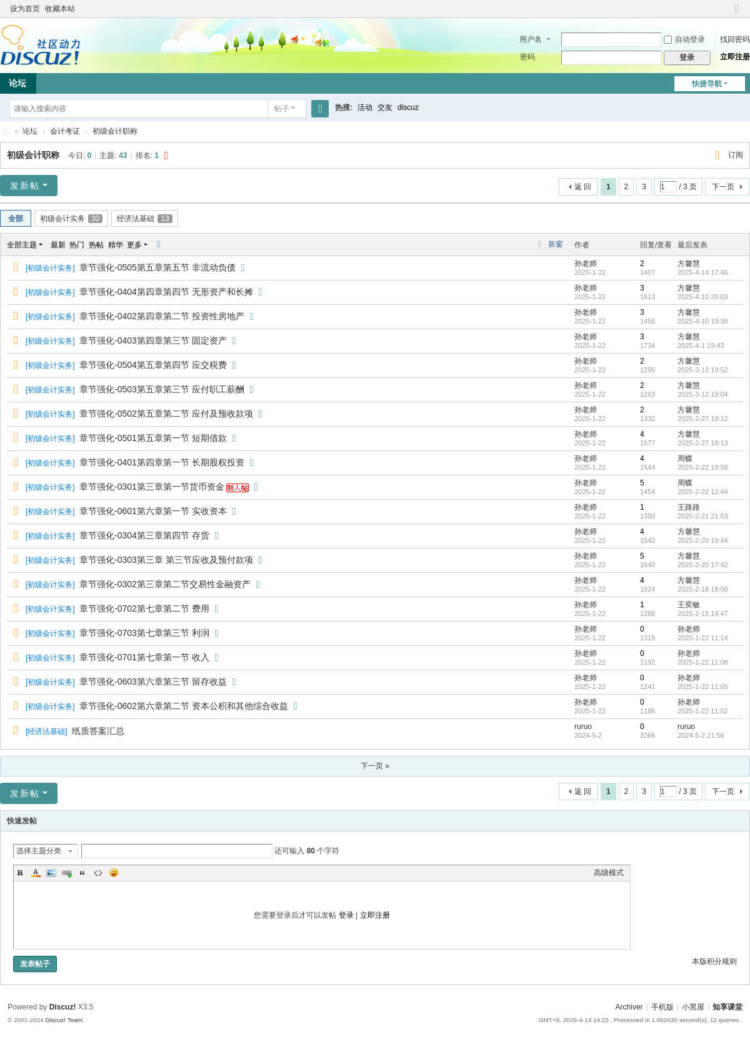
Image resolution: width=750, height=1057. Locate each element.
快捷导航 (707, 83)
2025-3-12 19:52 (703, 370)
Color (35, 872)
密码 (527, 56)
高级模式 (609, 872)
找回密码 (735, 39)
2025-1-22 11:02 (703, 711)
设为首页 (25, 8)
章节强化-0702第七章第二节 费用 (144, 608)
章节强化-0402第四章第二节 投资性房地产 (161, 316)
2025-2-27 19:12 (703, 418)
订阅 (735, 155)
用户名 (530, 39)
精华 (115, 245)
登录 (346, 915)
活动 (365, 107)
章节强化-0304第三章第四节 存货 (144, 535)
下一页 (723, 186)
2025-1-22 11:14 (703, 638)
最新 (58, 245)
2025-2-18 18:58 (703, 589)
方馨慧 (689, 263)
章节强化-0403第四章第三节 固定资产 (153, 340)
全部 (15, 218)
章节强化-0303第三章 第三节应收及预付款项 (166, 560)
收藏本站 (60, 8)
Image (51, 872)
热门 (76, 245)
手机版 (662, 1007)
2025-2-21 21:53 (703, 516)
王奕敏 (689, 604)
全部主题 (22, 245)
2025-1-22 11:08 (703, 662)
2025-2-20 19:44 (703, 540)
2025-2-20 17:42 (703, 564)
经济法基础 (144, 218)
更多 (134, 245)
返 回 (582, 186)
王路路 (689, 507)
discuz (408, 107)
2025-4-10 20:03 (703, 296)
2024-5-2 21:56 (701, 735)
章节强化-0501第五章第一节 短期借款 (153, 438)
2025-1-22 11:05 (703, 686)
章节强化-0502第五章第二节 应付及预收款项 (166, 414)
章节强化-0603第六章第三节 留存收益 (153, 682)
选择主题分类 (38, 850)
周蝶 (685, 458)
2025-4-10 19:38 (703, 321)
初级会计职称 (115, 131)
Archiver (629, 1007)
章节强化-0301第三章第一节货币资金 (151, 487)
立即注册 (735, 56)
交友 (385, 107)
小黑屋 (693, 1007)
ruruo (583, 726)
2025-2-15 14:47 (703, 613)
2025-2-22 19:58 (703, 467)
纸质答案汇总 (98, 731)
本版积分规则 (714, 961)
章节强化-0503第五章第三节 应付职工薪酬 (161, 389)
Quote (82, 872)
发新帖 (25, 186)
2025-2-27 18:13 (703, 443)
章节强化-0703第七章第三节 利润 (144, 633)
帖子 (281, 108)
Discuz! (62, 1007)
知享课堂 (5, 131)
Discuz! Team (63, 1019)
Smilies (114, 872)
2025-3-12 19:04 (703, 394)
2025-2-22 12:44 (703, 491)
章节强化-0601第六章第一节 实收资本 (153, 511)
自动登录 (684, 39)
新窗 (555, 244)
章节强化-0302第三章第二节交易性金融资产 (165, 584)
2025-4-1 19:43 (701, 345)
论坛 (30, 131)
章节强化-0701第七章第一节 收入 (144, 657)
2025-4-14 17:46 (703, 272)
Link (67, 872)
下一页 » (375, 766)
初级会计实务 (71, 218)
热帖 (96, 245)
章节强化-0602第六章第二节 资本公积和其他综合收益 (183, 706)
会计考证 (65, 131)
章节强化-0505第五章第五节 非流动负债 (157, 267)
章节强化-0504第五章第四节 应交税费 (153, 365)
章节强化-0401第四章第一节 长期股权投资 (161, 462)
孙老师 (585, 263)
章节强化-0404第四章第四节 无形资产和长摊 (166, 292)
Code (98, 872)
